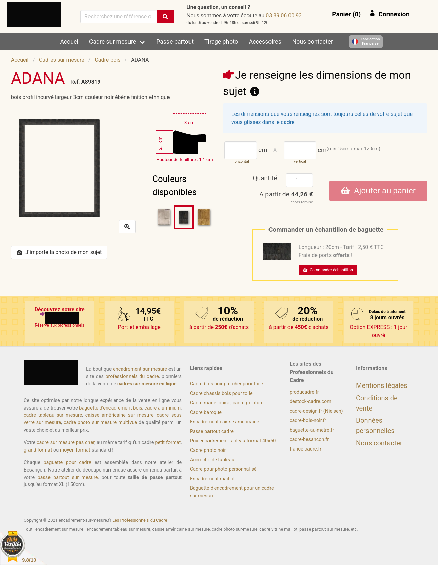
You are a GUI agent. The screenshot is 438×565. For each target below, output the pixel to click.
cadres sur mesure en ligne (147, 384)
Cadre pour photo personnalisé (223, 469)
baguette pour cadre (67, 462)
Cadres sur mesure (61, 60)
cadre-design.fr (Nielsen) (316, 411)
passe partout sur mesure (67, 477)
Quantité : (266, 178)
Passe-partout (175, 41)
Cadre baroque (206, 412)
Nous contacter (312, 41)
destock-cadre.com (310, 401)
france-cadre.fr (305, 449)
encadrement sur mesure (140, 369)
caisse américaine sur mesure (119, 415)
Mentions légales (381, 385)
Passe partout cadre (212, 431)
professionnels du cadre (132, 376)
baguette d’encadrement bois (110, 408)
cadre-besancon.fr (309, 439)
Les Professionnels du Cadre (139, 520)
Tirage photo (221, 41)
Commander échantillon (328, 270)
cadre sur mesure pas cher (65, 442)
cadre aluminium (162, 408)
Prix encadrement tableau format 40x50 (233, 441)
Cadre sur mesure (112, 41)
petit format (168, 442)
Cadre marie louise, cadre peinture (226, 403)
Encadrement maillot (212, 479)
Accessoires (265, 41)
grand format (38, 450)
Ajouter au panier (378, 190)
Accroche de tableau (212, 460)
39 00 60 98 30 (284, 15)
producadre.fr (304, 392)
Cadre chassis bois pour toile (221, 393)
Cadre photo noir (208, 450)
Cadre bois (107, 60)
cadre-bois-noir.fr (308, 420)
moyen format (75, 450)
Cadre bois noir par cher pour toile (226, 384)
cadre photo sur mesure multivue (100, 422)
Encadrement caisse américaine (224, 422)
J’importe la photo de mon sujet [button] (59, 252)
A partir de (286, 194)
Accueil (70, 41)
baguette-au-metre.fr (312, 430)
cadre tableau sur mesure (53, 415)
